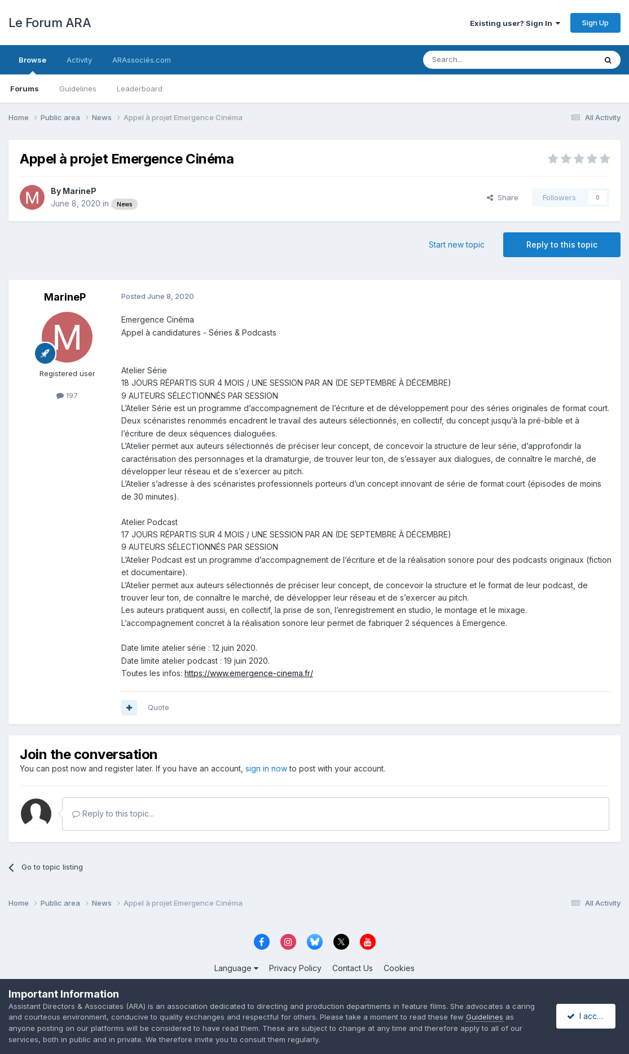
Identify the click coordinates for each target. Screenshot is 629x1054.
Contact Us (352, 968)
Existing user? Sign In (515, 23)
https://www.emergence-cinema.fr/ (248, 673)
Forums (24, 88)
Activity (79, 59)
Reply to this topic (561, 244)
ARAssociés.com (141, 59)
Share (502, 197)
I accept (587, 1016)
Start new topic (457, 244)
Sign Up (595, 22)
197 (67, 395)
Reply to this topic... (113, 813)
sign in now (266, 768)
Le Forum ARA (49, 22)
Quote (158, 707)
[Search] (480, 60)
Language (236, 968)
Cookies (399, 968)
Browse (32, 64)
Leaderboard (139, 88)
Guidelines (77, 88)
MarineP (79, 191)
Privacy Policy (295, 968)
